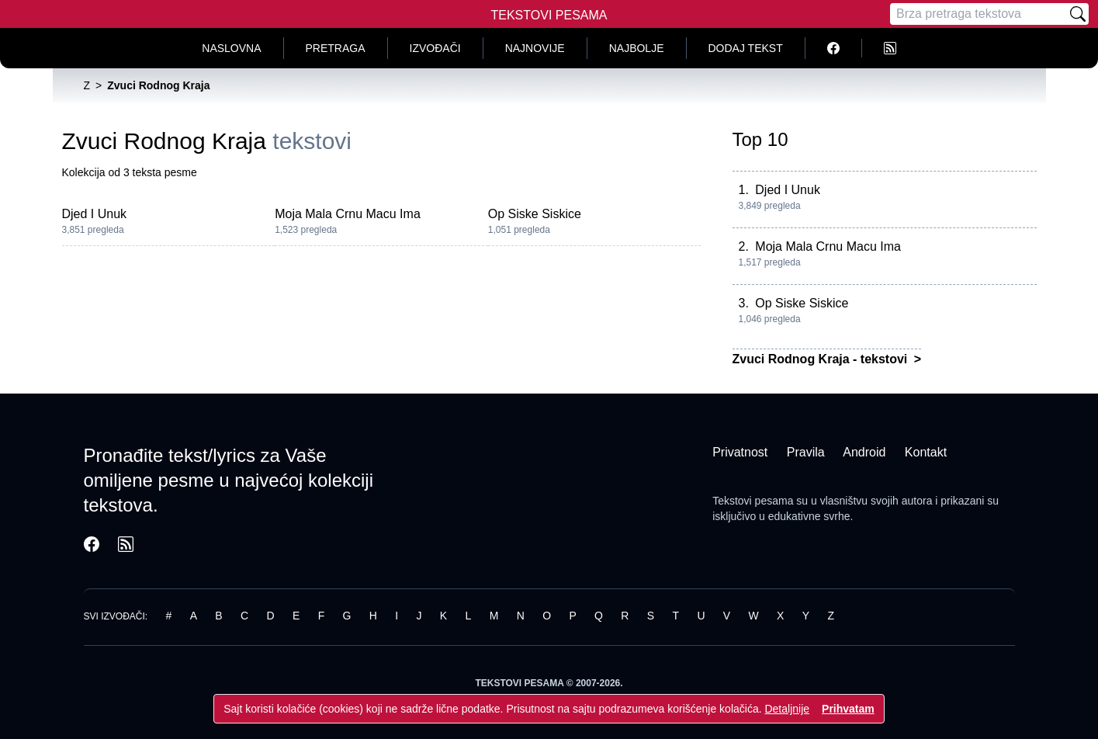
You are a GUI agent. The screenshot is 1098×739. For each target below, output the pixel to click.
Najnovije (535, 48)
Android (864, 452)
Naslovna (231, 48)
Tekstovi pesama (752, 500)
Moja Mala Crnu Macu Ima (348, 213)
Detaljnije (786, 709)
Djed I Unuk (94, 213)
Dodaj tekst (745, 48)
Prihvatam (848, 709)
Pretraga (335, 48)
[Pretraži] (1078, 14)
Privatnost (739, 452)
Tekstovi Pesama (549, 15)
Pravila (806, 452)
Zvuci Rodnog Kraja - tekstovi (822, 359)
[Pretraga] (978, 14)
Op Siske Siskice (534, 213)
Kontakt (926, 452)
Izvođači (435, 48)
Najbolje (636, 48)
